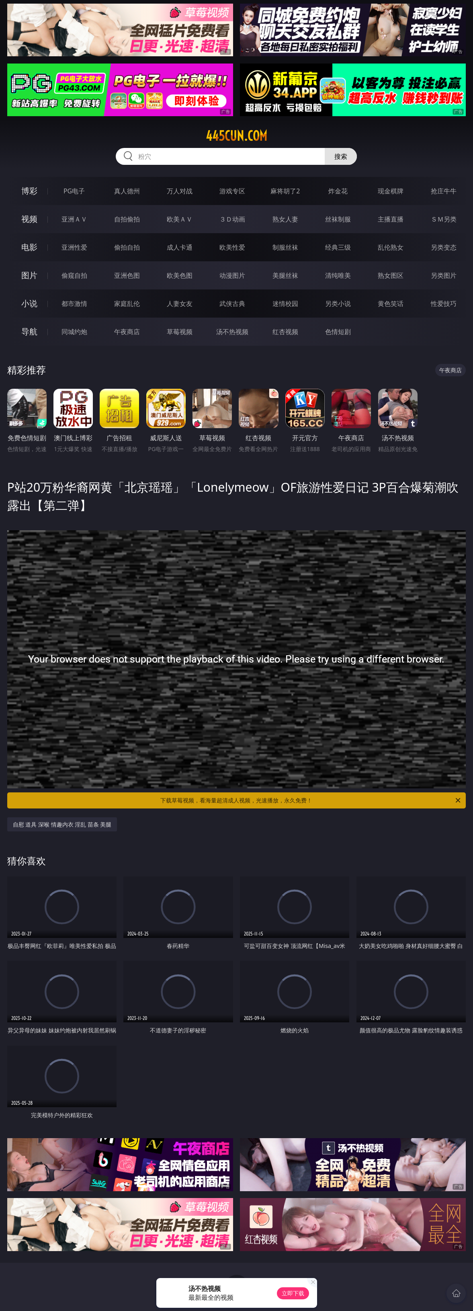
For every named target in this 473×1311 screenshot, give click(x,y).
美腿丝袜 (285, 275)
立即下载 (293, 1293)
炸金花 (338, 191)
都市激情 (74, 303)
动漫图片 (232, 275)
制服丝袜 (285, 247)
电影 (29, 247)
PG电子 (74, 191)
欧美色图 (179, 275)
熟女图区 (390, 275)
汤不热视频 (232, 331)
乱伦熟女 (390, 247)
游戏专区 (232, 191)
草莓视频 (179, 331)
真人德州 (127, 191)
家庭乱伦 (127, 303)
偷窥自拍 (74, 275)
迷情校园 (285, 303)
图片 (29, 275)
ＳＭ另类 (444, 219)
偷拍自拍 (127, 247)
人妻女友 (179, 303)
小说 (29, 303)
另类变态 (444, 247)
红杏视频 (285, 331)
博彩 (29, 190)
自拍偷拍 (127, 219)
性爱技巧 (444, 303)
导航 (29, 331)
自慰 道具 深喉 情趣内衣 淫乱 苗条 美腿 (62, 824)
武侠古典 (232, 303)
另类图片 (444, 275)
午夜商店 (127, 331)
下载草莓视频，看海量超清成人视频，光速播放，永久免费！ (311, 800)
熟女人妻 (285, 219)
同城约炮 (74, 331)
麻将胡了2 (285, 191)
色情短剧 (338, 331)
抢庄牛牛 (444, 191)
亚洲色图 (127, 275)
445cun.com (236, 136)
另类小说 (338, 303)
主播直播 (390, 219)
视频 (29, 218)
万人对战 (179, 191)
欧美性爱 (232, 247)
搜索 (340, 156)
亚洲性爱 (74, 247)
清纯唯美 (338, 275)
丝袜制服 (338, 219)
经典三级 (338, 247)
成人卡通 (179, 247)
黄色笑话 (390, 303)
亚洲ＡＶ (74, 219)
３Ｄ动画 (232, 219)
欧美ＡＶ (179, 219)
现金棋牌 (390, 191)
